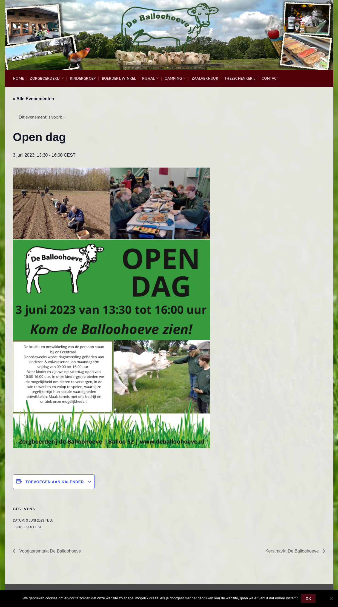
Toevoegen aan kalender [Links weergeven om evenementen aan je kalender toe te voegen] (54, 482)
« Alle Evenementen (33, 98)
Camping (175, 78)
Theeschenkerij (240, 78)
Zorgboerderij (47, 78)
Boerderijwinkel (119, 78)
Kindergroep (83, 78)
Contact (270, 78)
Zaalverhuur (205, 78)
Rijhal (150, 78)
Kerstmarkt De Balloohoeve (292, 551)
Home (18, 78)
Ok (308, 598)
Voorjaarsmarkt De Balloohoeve (49, 551)
